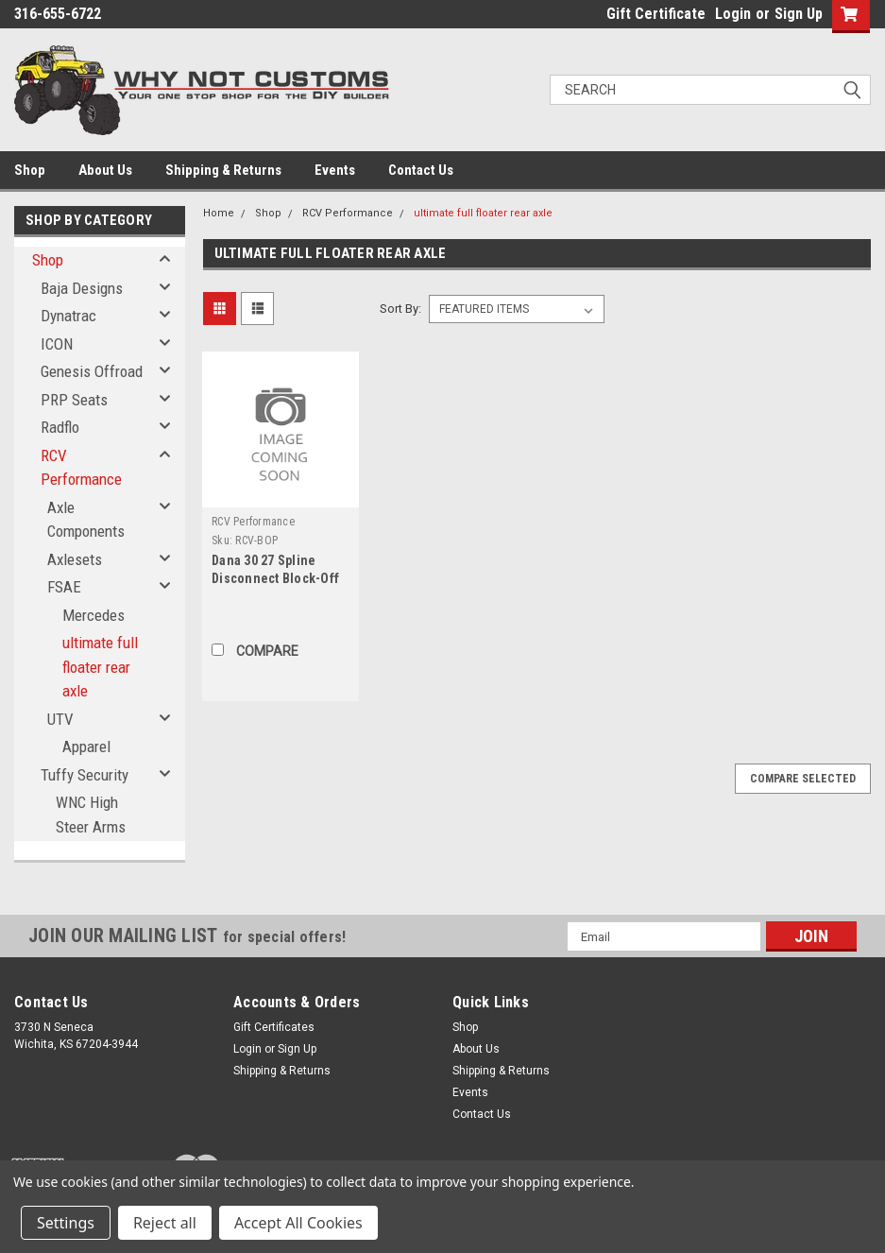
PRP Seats (74, 399)
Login (733, 14)
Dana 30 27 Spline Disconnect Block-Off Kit (275, 578)
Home (218, 213)
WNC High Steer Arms (91, 814)
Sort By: (400, 308)
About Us (105, 170)
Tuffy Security (84, 774)
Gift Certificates (274, 1027)
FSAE (64, 586)
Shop (29, 170)
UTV (60, 719)
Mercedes (93, 615)
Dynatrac (68, 315)
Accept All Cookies (298, 1222)
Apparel (86, 746)
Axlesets (74, 559)
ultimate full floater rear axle (100, 666)
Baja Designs (82, 288)
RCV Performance (81, 467)
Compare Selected (803, 778)
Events (335, 170)
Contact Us (420, 170)
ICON (57, 344)
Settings (65, 1222)
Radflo (60, 427)
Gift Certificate (656, 14)
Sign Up (798, 14)
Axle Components (86, 519)
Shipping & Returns (223, 170)
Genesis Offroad (92, 371)
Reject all (164, 1222)
